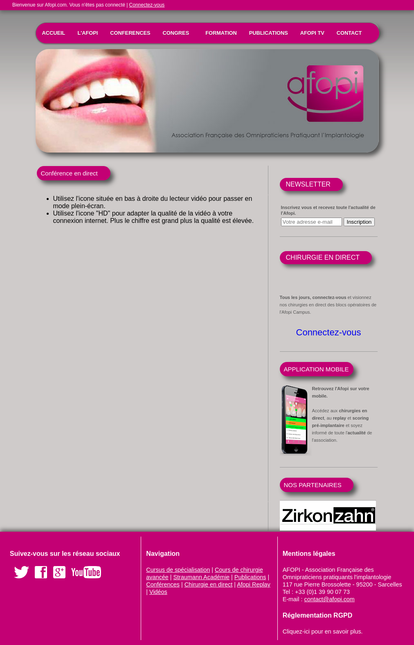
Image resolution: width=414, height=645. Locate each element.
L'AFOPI (87, 33)
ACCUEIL (53, 33)
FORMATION (221, 33)
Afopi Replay (253, 584)
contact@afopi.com (329, 599)
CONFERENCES (130, 33)
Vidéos (158, 592)
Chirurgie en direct (208, 584)
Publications (250, 577)
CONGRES (175, 33)
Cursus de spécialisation (178, 569)
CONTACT (349, 33)
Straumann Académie (201, 577)
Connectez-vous (147, 5)
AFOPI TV (312, 33)
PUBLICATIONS (268, 33)
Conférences (163, 584)
